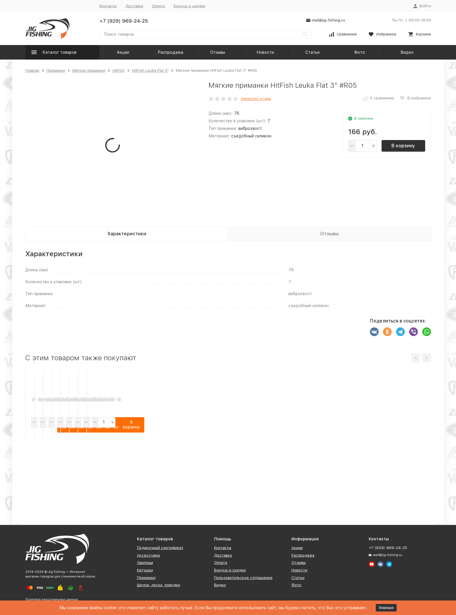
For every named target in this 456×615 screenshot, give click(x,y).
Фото (359, 52)
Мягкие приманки (88, 70)
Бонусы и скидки (189, 6)
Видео (407, 52)
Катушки (145, 570)
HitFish (119, 70)
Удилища (145, 562)
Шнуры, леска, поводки (158, 585)
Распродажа (170, 52)
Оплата (158, 6)
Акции (123, 52)
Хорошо (386, 607)
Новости (265, 52)
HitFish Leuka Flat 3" (150, 70)
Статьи (312, 52)
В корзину (403, 145)
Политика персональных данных (51, 599)
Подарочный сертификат (160, 548)
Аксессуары (148, 555)
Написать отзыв (256, 98)
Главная (32, 70)
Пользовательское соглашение (243, 577)
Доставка (134, 6)
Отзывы (217, 52)
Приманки (56, 70)
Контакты (108, 6)
